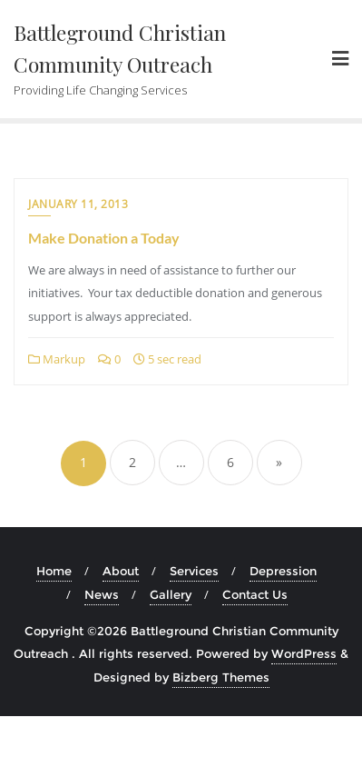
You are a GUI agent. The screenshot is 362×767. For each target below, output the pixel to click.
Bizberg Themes (220, 677)
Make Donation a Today (104, 237)
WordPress (304, 653)
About (121, 570)
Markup (56, 359)
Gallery (170, 594)
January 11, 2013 (78, 204)
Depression (283, 570)
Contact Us (255, 594)
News (101, 594)
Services (194, 570)
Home (54, 570)
